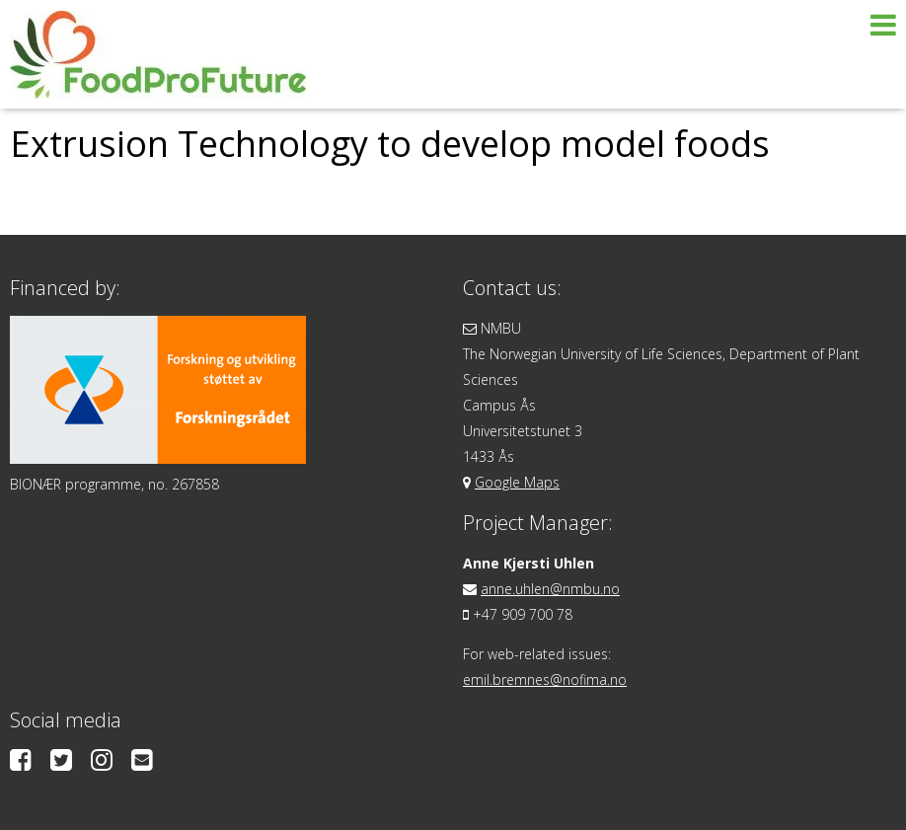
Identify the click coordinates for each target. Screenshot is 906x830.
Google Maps (517, 482)
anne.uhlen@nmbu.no (550, 588)
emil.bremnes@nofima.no (545, 679)
